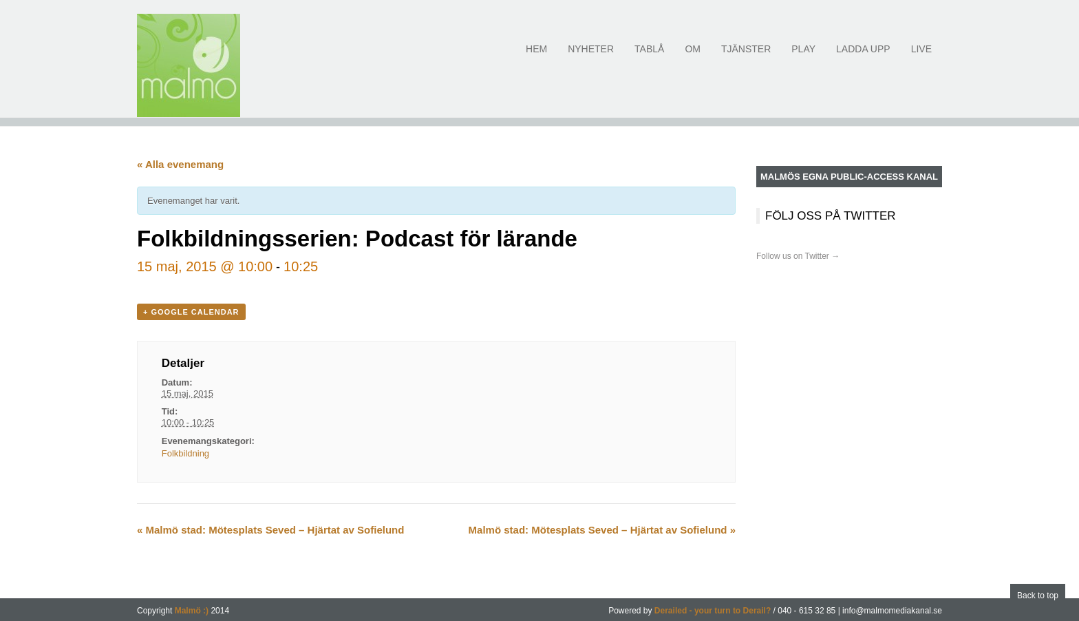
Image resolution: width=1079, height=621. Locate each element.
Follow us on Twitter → (798, 256)
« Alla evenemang (180, 164)
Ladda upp (863, 56)
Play (803, 56)
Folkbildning (185, 453)
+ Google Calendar (191, 312)
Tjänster (746, 56)
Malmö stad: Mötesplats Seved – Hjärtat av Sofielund (270, 530)
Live (921, 56)
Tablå (649, 56)
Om (693, 56)
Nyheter (591, 56)
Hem (536, 56)
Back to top (1037, 595)
